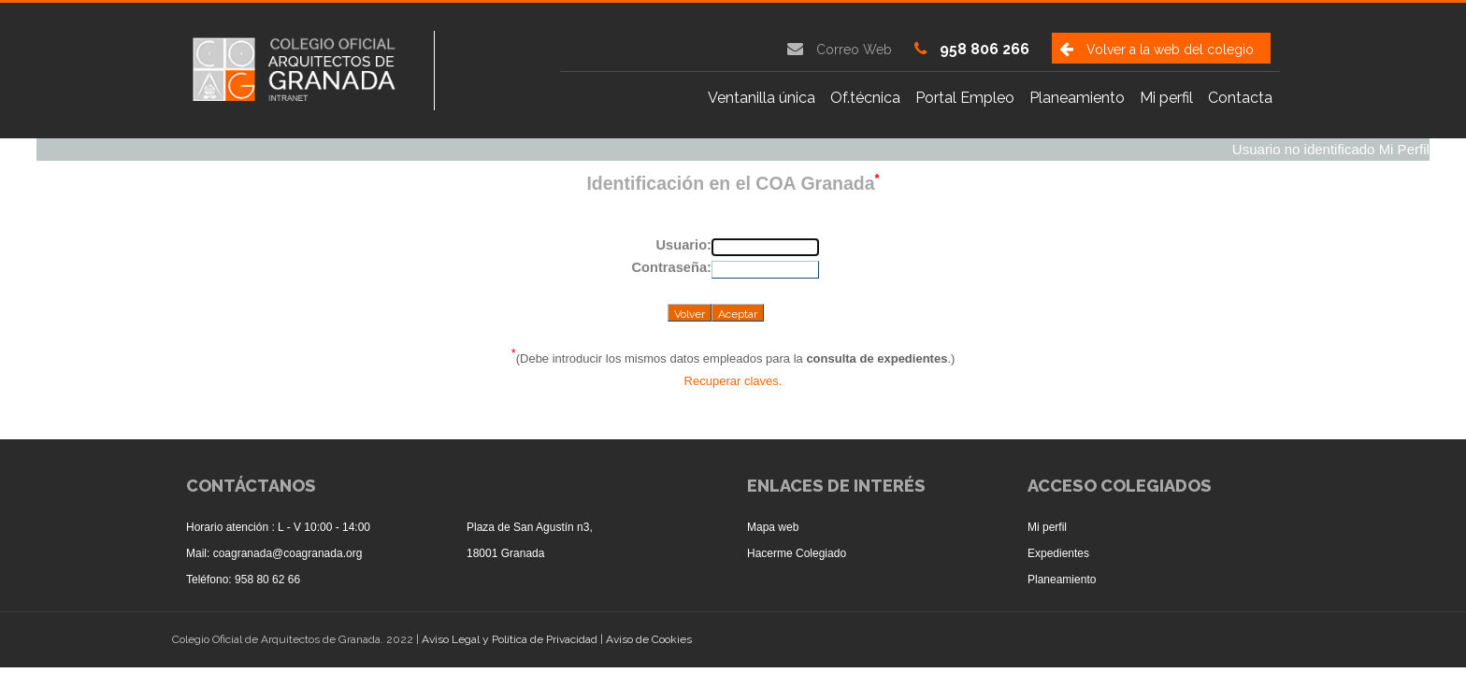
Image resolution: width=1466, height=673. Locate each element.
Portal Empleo (964, 98)
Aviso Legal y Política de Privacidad (511, 639)
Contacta (1240, 98)
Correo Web (854, 49)
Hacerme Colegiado (796, 553)
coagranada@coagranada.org (288, 553)
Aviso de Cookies (649, 639)
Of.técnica (865, 98)
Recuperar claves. (733, 381)
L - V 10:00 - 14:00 (324, 527)
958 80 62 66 (267, 579)
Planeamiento (1077, 98)
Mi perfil (1166, 98)
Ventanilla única (761, 98)
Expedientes (1058, 553)
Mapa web (772, 527)
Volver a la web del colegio (1170, 49)
